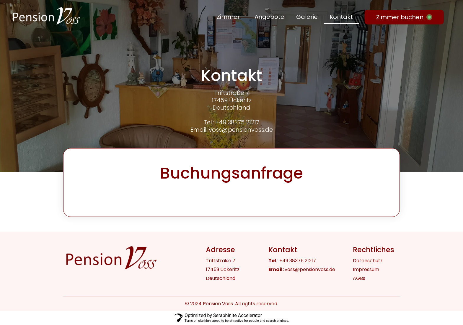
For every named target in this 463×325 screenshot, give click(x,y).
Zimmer (228, 17)
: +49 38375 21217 (292, 260)
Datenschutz (368, 260)
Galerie (307, 17)
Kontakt (341, 17)
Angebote (269, 17)
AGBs (359, 278)
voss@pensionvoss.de (301, 269)
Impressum (366, 269)
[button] (230, 16)
